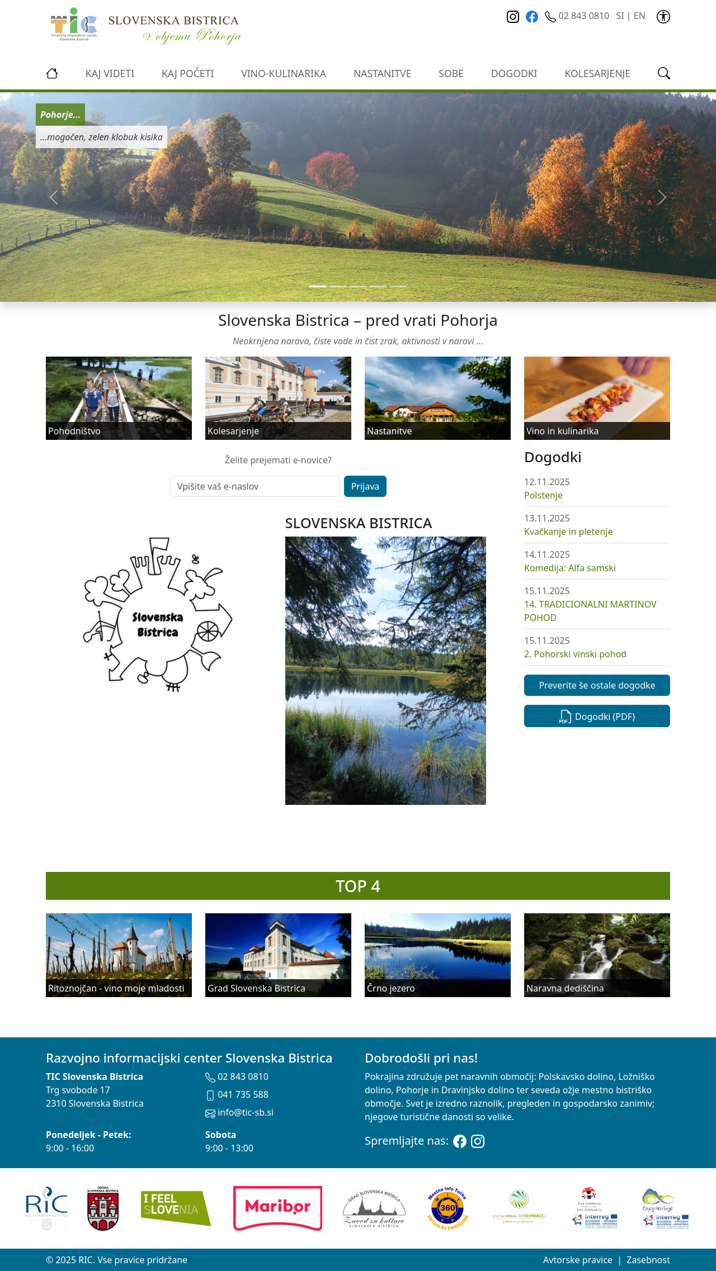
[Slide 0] (317, 286)
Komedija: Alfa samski (570, 568)
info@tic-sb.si (239, 1112)
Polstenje (543, 495)
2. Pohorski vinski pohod (575, 654)
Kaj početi (188, 73)
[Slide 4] (398, 286)
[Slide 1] (337, 286)
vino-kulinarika (283, 73)
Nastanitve (383, 73)
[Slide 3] (378, 286)
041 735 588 (236, 1094)
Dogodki (514, 73)
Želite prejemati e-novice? (278, 460)
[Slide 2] (358, 286)
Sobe (451, 73)
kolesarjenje (597, 73)
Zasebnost (648, 1260)
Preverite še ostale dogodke (597, 685)
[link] (663, 16)
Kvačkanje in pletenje (568, 531)
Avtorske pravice (578, 1260)
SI (620, 16)
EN (640, 16)
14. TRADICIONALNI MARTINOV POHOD (590, 611)
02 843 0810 (578, 16)
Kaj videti (110, 73)
